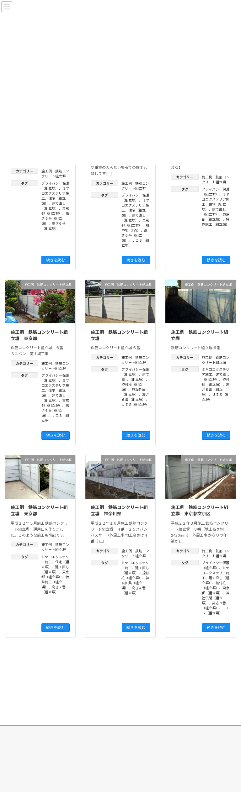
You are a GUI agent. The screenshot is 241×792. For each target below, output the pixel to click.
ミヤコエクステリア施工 (55, 193)
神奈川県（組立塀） (135, 583)
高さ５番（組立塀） (55, 218)
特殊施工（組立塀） (55, 582)
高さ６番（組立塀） (134, 235)
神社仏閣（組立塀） (215, 598)
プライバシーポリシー (145, 701)
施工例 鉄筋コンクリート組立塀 (119, 335)
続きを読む (55, 260)
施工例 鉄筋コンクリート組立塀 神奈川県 (119, 510)
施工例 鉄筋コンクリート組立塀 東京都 (39, 335)
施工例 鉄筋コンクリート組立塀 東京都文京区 (199, 510)
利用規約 (173, 701)
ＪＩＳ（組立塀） (135, 404)
